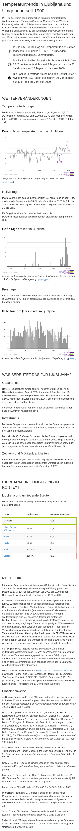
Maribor (7, 549)
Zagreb (7, 556)
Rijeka (6, 543)
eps (11, 182)
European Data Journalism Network (54, 670)
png (4, 182)
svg (8, 182)
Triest (6, 536)
